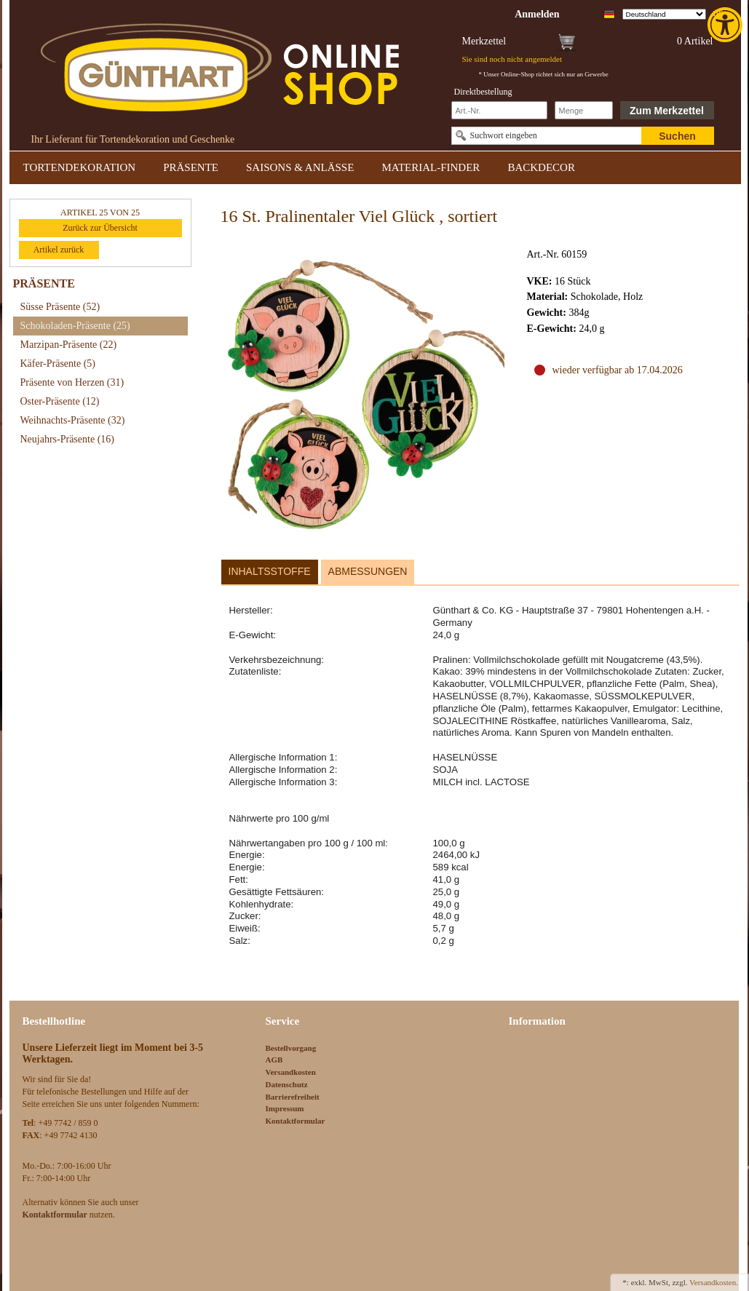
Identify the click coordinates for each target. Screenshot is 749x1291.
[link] (726, 24)
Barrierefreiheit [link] (293, 1096)
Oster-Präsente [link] (60, 401)
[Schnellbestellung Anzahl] (584, 110)
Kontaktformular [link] (295, 1120)
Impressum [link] (285, 1108)
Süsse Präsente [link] (60, 306)
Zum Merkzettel (667, 110)
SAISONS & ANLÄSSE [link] (300, 167)
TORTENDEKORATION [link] (79, 167)
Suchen (677, 136)
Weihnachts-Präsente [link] (72, 420)
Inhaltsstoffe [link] (270, 571)
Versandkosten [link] (291, 1072)
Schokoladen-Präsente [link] (75, 325)
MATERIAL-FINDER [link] (430, 167)
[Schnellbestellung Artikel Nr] (499, 110)
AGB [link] (274, 1059)
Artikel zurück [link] (58, 250)
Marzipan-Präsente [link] (68, 344)
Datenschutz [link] (287, 1084)
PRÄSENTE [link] (190, 167)
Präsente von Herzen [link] (72, 382)
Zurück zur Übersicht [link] (100, 228)
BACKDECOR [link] (541, 167)
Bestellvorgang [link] (291, 1048)
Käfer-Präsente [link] (58, 363)
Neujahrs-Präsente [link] (67, 439)
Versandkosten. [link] (713, 1282)
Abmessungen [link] (368, 571)
